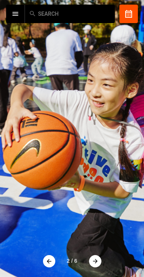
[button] (49, 261)
